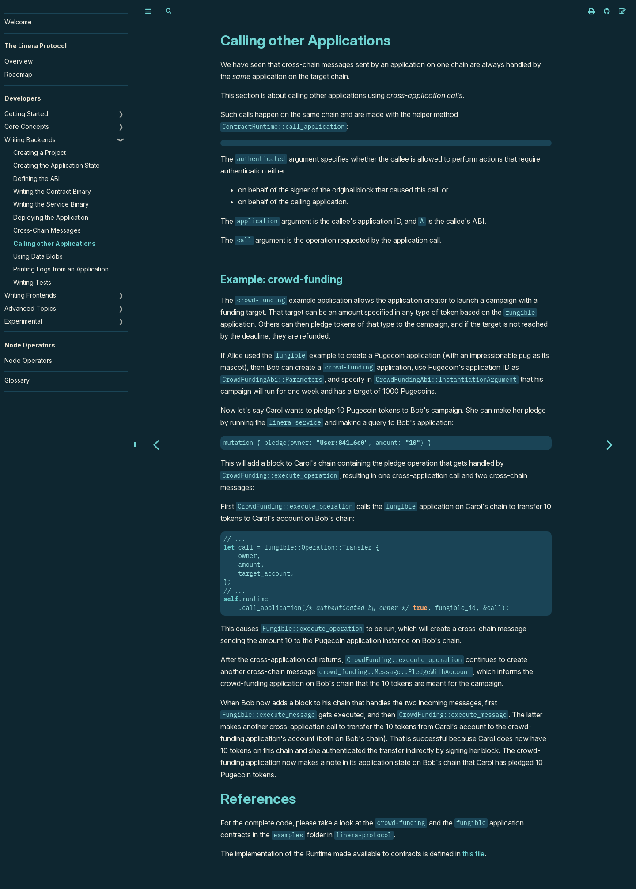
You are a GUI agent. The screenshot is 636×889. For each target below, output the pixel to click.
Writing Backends (30, 139)
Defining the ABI (36, 178)
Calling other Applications (54, 243)
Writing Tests (32, 282)
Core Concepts (26, 126)
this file (473, 853)
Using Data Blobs (38, 256)
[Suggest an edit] (622, 11)
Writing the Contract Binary (52, 191)
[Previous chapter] (156, 444)
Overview (18, 61)
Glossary (17, 380)
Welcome (18, 22)
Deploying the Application (50, 217)
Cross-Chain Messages (47, 230)
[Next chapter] (609, 444)
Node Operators (28, 360)
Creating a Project (39, 152)
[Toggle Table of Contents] (148, 11)
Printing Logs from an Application (61, 269)
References (258, 798)
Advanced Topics (30, 308)
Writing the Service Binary (51, 204)
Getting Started (26, 113)
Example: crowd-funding (281, 279)
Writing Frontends (30, 295)
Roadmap (18, 74)
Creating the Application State (56, 165)
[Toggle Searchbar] (168, 11)
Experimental (23, 321)
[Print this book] (592, 11)
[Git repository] (607, 11)
